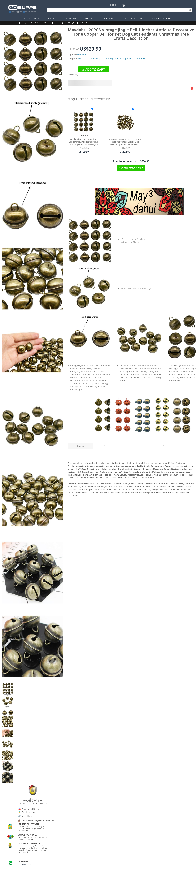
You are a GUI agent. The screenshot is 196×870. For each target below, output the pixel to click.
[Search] (119, 10)
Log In (113, 5)
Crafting (58, 23)
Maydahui (82, 54)
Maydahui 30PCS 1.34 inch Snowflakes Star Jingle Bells (181, 437)
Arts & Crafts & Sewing (42, 23)
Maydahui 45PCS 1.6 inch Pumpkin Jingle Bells (123, 437)
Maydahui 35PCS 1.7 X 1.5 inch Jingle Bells (103, 437)
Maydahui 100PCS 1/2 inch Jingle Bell (162, 437)
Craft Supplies (70, 23)
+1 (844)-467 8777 (26, 864)
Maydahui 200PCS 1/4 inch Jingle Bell (142, 437)
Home (16, 23)
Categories (26, 23)
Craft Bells (83, 23)
